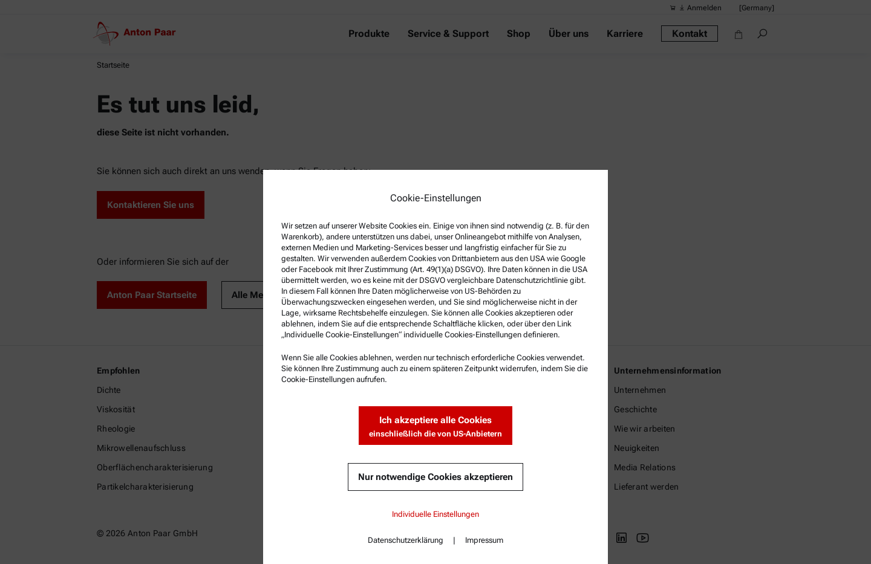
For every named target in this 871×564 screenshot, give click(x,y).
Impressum (484, 540)
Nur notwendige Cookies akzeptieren (435, 477)
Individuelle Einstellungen (435, 514)
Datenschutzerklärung (405, 540)
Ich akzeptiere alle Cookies (435, 427)
